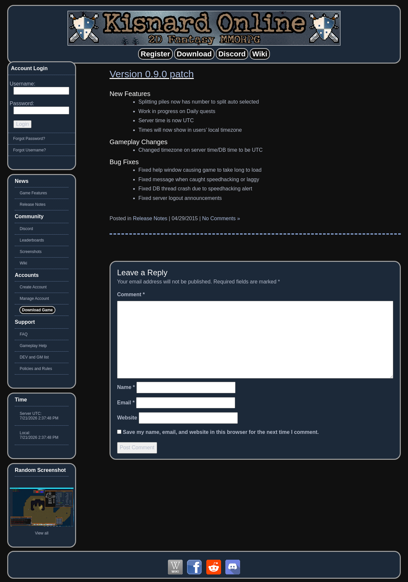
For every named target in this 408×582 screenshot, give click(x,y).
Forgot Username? (29, 150)
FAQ (24, 334)
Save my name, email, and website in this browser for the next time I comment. (221, 432)
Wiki (23, 263)
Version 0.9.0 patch (152, 73)
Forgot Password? (29, 138)
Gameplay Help (33, 345)
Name (126, 387)
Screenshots (31, 251)
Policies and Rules (36, 368)
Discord (26, 228)
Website (127, 417)
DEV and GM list (34, 357)
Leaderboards (32, 240)
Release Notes (150, 218)
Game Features (33, 193)
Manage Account (34, 298)
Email (125, 402)
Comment (131, 294)
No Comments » (221, 218)
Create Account (33, 287)
